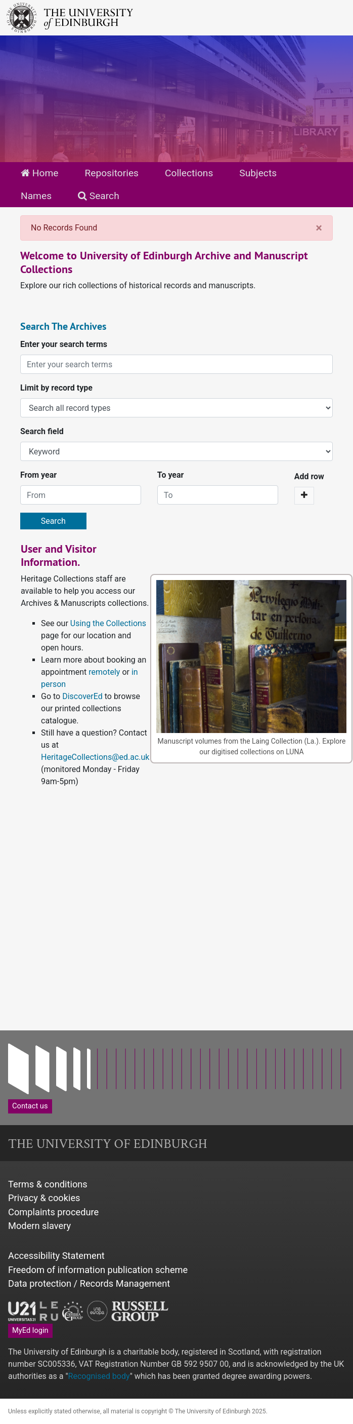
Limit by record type (56, 388)
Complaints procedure (53, 1212)
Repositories (111, 173)
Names (36, 196)
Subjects (258, 173)
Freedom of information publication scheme (98, 1269)
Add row (309, 476)
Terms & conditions (47, 1184)
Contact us (30, 1105)
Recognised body (99, 1376)
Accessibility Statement (56, 1255)
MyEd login (30, 1330)
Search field (42, 431)
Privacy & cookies (44, 1197)
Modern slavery (39, 1225)
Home (39, 173)
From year (38, 475)
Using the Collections (108, 623)
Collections (189, 173)
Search (98, 196)
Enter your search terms (63, 344)
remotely (104, 672)
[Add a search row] (304, 496)
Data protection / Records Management (89, 1283)
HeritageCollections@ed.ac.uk (95, 757)
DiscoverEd (82, 696)
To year (170, 475)
